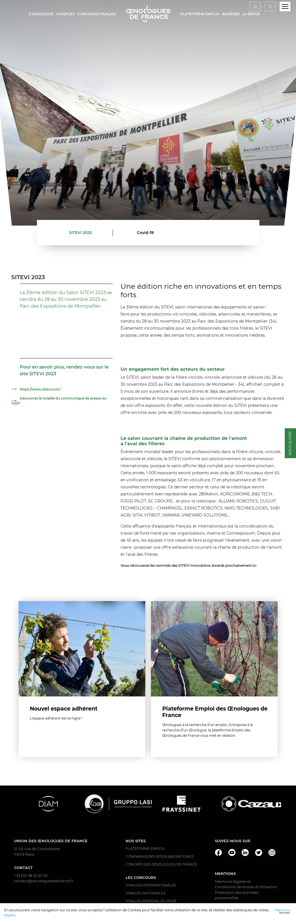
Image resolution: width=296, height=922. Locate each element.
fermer (284, 913)
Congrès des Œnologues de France (161, 865)
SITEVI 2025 (80, 232)
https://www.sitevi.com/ (40, 389)
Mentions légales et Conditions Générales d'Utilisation (246, 884)
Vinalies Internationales (151, 885)
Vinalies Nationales (145, 893)
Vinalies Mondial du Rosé (151, 901)
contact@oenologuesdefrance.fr (44, 881)
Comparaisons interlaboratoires (160, 857)
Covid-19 (145, 232)
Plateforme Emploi (145, 849)
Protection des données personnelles (236, 895)
